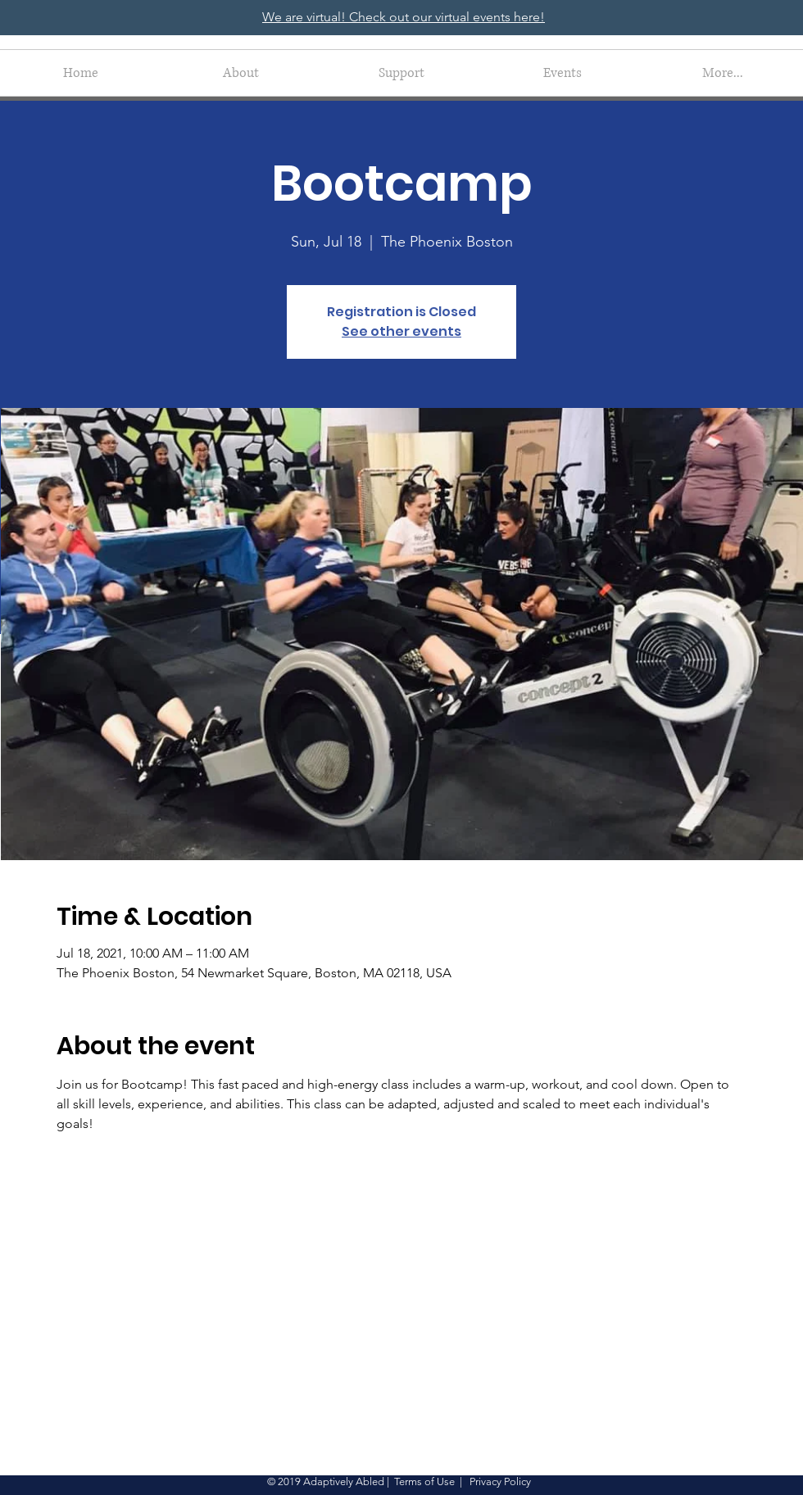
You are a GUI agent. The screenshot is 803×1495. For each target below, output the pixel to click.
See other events (401, 331)
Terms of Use (424, 1481)
